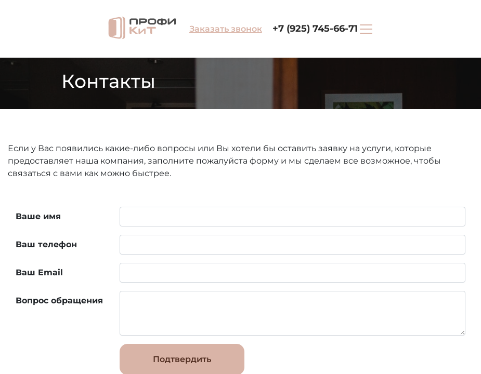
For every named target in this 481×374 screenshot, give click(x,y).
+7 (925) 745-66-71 (315, 28)
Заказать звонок (225, 29)
